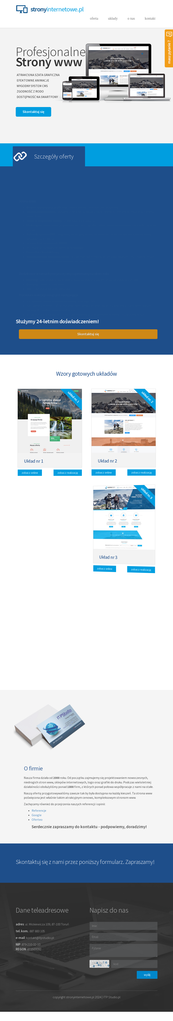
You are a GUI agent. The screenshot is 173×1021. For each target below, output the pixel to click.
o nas (131, 18)
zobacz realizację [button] (65, 473)
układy (113, 18)
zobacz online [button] (32, 472)
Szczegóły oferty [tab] (54, 156)
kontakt (150, 20)
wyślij (147, 975)
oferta (94, 18)
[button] (33, 112)
